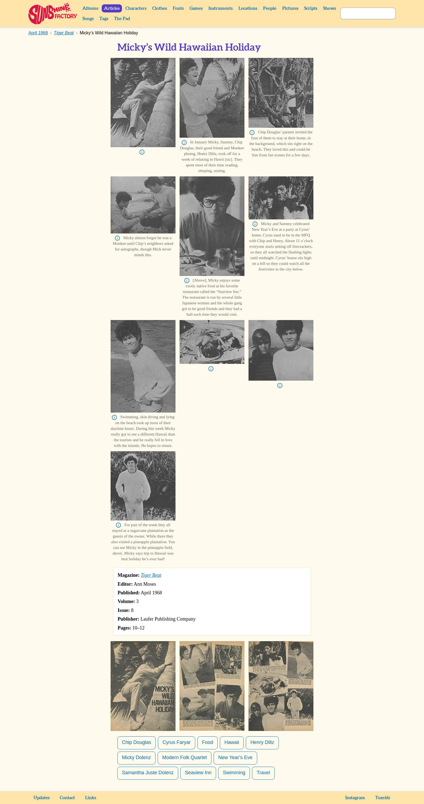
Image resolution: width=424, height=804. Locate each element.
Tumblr (382, 798)
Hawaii (231, 742)
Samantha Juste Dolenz (148, 772)
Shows (329, 8)
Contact (67, 798)
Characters (135, 8)
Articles (112, 8)
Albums (90, 8)
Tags (104, 19)
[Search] (362, 13)
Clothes (159, 8)
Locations (248, 8)
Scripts (310, 8)
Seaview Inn (198, 772)
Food (207, 742)
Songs (88, 19)
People (269, 8)
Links (90, 798)
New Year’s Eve (235, 757)
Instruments (220, 8)
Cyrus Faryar (177, 742)
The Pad (122, 19)
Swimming (234, 772)
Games (196, 8)
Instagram (355, 798)
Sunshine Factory (52, 13)
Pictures (290, 8)
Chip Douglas (136, 742)
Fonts (178, 8)
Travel (263, 772)
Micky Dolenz (136, 757)
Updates (41, 798)
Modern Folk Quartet (184, 757)
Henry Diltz (262, 742)
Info (142, 152)
